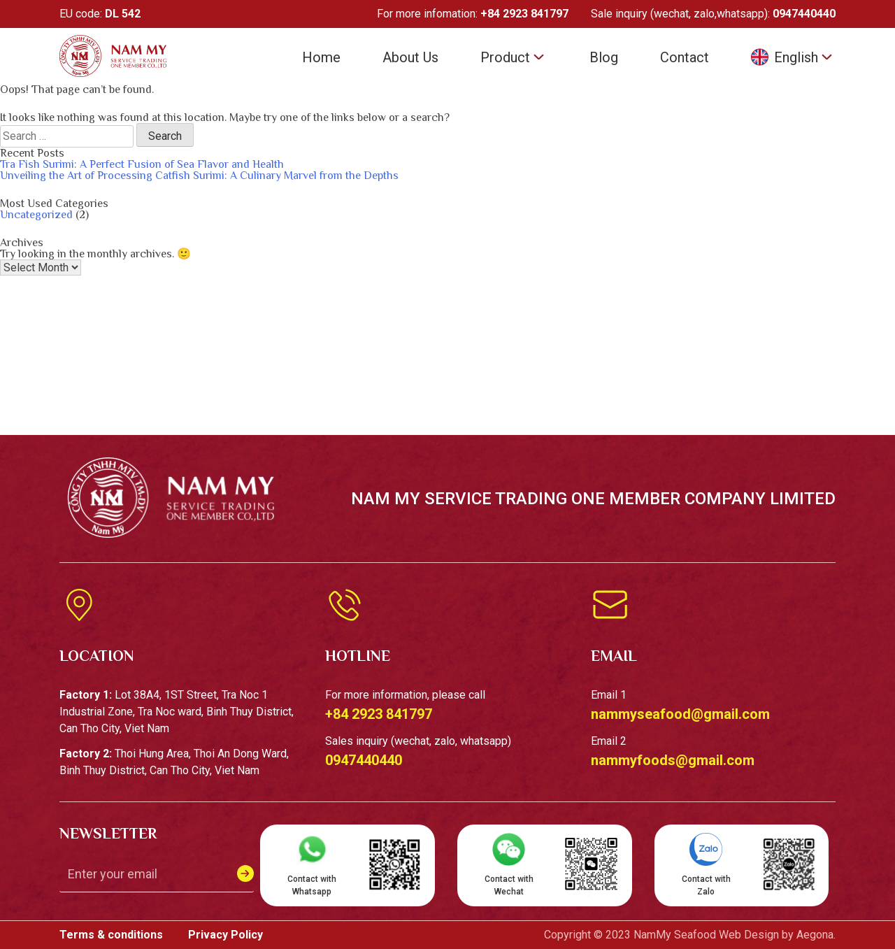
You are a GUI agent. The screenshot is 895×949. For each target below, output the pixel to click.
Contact (684, 57)
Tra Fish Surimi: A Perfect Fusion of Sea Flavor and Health (142, 164)
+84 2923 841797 (524, 13)
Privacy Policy (225, 934)
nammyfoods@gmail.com (672, 760)
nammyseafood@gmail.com (680, 714)
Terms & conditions (112, 934)
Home (321, 57)
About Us (410, 57)
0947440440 (804, 13)
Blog (603, 57)
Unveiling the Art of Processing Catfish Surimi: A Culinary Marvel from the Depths (199, 175)
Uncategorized (36, 214)
